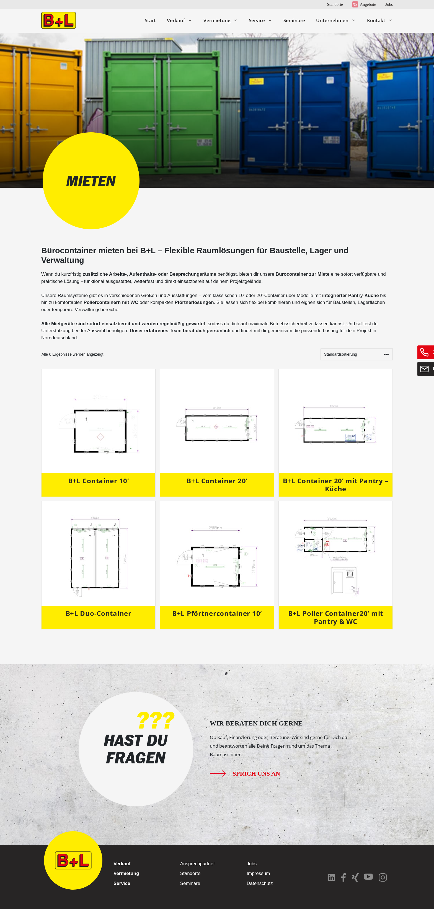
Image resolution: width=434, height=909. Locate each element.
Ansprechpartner (197, 863)
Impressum (258, 873)
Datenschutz (260, 883)
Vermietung (223, 20)
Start (150, 20)
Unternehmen (338, 20)
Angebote (368, 4)
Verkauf (182, 20)
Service (263, 20)
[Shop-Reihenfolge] (357, 354)
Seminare (294, 20)
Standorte (335, 4)
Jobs (389, 4)
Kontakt (380, 20)
